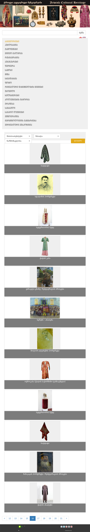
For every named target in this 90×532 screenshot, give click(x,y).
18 (44, 518)
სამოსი (8, 70)
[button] (18, 136)
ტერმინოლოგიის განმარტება (20, 121)
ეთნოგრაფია (12, 116)
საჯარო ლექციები (14, 112)
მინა (7, 74)
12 (10, 518)
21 (61, 518)
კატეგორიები (12, 41)
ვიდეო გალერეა (14, 53)
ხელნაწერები (12, 95)
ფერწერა (10, 66)
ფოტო (8, 83)
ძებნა (81, 33)
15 (27, 518)
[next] (66, 518)
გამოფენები (11, 49)
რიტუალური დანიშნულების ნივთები (24, 87)
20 (55, 518)
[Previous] (4, 518)
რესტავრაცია (12, 57)
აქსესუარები (11, 62)
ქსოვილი (10, 91)
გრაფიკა (9, 104)
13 (15, 518)
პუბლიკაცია (11, 45)
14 (21, 518)
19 (50, 518)
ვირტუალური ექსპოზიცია (18, 125)
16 (33, 518)
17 (38, 518)
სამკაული (10, 108)
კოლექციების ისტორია (17, 100)
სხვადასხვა (11, 79)
